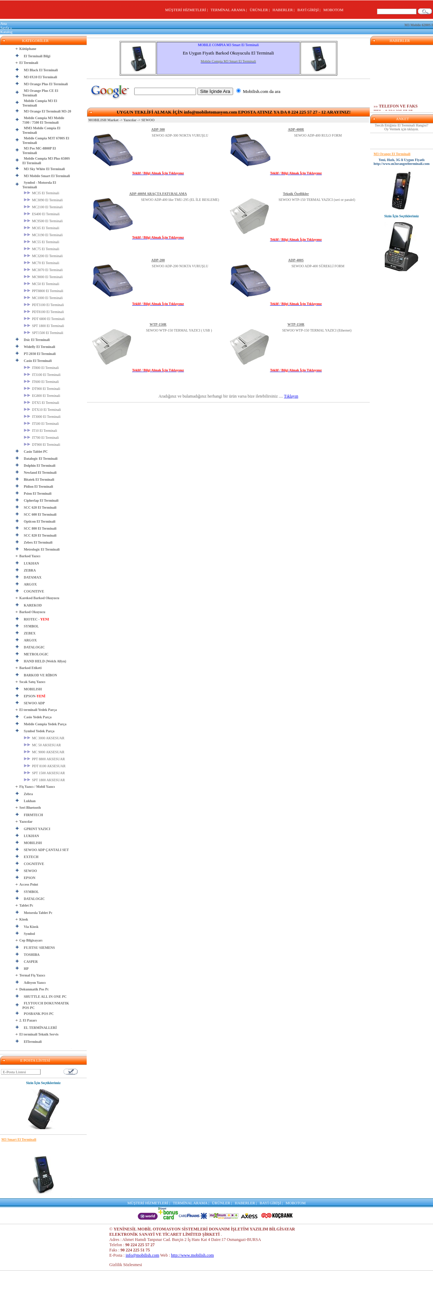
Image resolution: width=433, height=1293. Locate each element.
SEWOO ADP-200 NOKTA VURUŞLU (180, 266)
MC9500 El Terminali (43, 221)
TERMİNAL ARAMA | (229, 10)
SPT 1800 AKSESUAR (44, 780)
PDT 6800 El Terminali (44, 319)
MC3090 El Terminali (43, 200)
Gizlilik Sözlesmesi (125, 1264)
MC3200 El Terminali (43, 256)
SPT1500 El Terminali (43, 333)
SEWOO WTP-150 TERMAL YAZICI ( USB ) (179, 330)
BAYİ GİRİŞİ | (309, 10)
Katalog (6, 32)
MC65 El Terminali (41, 228)
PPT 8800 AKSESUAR (44, 759)
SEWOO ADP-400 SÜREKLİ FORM (317, 266)
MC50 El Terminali (41, 284)
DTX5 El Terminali (41, 403)
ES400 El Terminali (42, 214)
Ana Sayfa (4, 25)
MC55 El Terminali (41, 242)
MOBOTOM (333, 10)
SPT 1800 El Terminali (44, 326)
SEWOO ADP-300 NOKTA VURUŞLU (180, 135)
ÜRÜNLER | (261, 10)
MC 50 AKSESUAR (42, 745)
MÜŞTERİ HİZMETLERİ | (187, 10)
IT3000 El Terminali (42, 417)
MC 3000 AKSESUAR (44, 738)
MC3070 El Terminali (43, 270)
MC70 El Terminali (41, 263)
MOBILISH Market (103, 120)
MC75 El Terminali (41, 249)
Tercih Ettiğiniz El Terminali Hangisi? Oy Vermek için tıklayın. (401, 127)
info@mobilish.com (142, 1255)
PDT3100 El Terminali (44, 305)
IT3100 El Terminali (42, 375)
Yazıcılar (130, 120)
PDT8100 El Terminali (44, 312)
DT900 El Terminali (42, 389)
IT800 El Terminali (41, 368)
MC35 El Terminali (41, 193)
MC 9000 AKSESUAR (44, 752)
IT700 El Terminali (41, 438)
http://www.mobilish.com (192, 1255)
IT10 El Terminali (40, 431)
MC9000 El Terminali (43, 277)
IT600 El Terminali (41, 382)
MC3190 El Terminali (43, 235)
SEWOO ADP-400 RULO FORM (318, 135)
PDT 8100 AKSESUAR (44, 766)
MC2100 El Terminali (43, 207)
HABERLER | (285, 10)
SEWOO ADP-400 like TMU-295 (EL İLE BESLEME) (180, 200)
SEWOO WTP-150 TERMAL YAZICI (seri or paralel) (317, 200)
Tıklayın (291, 396)
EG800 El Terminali (42, 396)
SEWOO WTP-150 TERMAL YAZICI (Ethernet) (317, 330)
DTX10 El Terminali (42, 410)
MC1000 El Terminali (43, 298)
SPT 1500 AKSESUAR (44, 773)
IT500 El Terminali (41, 424)
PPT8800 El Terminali (43, 291)
